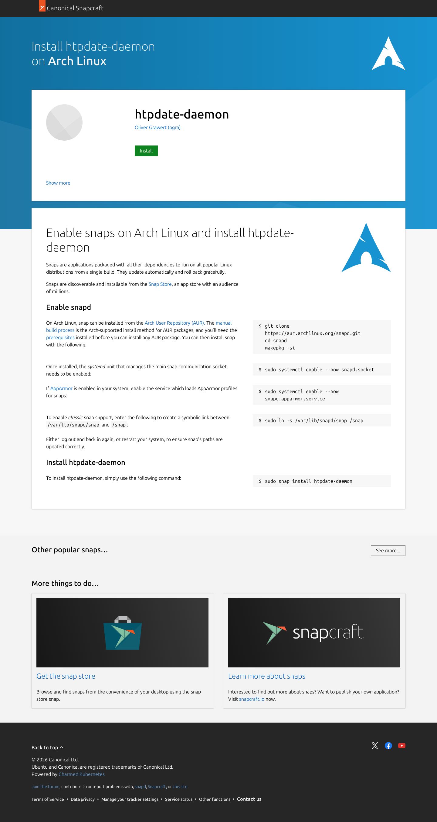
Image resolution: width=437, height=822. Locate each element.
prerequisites (60, 337)
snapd (140, 786)
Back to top (48, 747)
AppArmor (61, 388)
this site (180, 786)
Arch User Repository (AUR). (175, 323)
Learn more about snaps (266, 676)
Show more (58, 182)
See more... (388, 550)
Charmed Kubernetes (82, 774)
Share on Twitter (375, 745)
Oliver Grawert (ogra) (158, 127)
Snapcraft (157, 786)
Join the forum (45, 786)
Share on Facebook (388, 745)
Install (146, 150)
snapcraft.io (251, 699)
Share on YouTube (401, 745)
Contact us (249, 799)
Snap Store (160, 284)
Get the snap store (65, 676)
